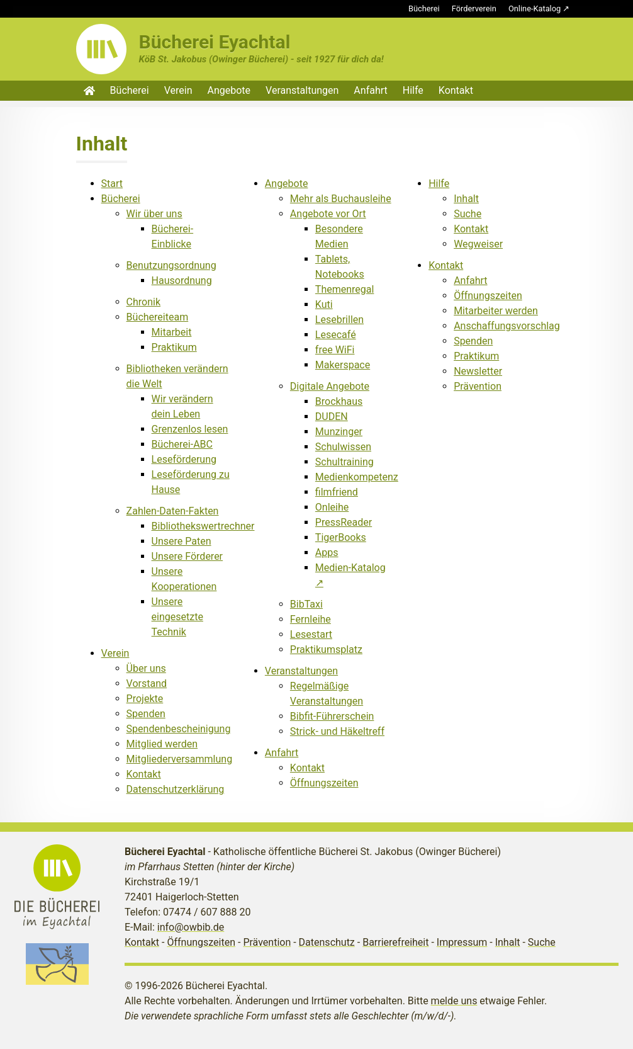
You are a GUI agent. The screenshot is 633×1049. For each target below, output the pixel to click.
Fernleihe (310, 619)
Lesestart (311, 634)
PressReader (343, 522)
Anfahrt (370, 90)
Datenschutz (327, 942)
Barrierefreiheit (395, 942)
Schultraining (344, 462)
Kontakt (456, 90)
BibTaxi (306, 604)
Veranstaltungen (302, 90)
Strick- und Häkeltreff (337, 731)
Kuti (324, 304)
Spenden (145, 714)
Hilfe (413, 90)
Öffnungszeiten (324, 783)
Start (112, 184)
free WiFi (335, 350)
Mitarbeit (172, 332)
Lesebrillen (339, 320)
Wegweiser (478, 244)
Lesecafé (335, 335)
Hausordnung (182, 280)
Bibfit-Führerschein (332, 716)
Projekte (145, 699)
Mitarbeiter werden (496, 311)
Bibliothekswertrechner (203, 526)
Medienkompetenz (356, 477)
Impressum (462, 942)
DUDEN (331, 416)
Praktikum (174, 347)
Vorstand (146, 683)
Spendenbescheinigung (178, 729)
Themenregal (344, 289)
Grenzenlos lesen (190, 429)
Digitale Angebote (329, 386)
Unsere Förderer (187, 556)
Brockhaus (338, 401)
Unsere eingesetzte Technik (177, 617)
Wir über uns (154, 214)
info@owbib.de (191, 927)
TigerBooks (340, 537)
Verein (178, 90)
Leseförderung (184, 459)
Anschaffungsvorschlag (507, 326)
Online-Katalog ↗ (538, 8)
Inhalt (466, 199)
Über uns (146, 668)
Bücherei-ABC (182, 444)
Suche (467, 214)
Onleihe (332, 507)
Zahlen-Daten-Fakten (172, 511)
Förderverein (474, 8)
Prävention (477, 386)
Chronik (143, 302)
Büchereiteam (157, 317)
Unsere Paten (181, 541)
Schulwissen (343, 447)
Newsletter (478, 371)
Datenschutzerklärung (175, 789)
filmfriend (336, 492)
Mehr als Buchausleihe (340, 199)
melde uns (454, 1001)
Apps (327, 553)
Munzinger (338, 432)
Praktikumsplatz (326, 649)
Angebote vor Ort (328, 214)
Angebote (229, 90)
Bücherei (424, 8)
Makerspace (342, 365)
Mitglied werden (162, 744)
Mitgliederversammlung (179, 759)
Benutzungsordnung (171, 265)
